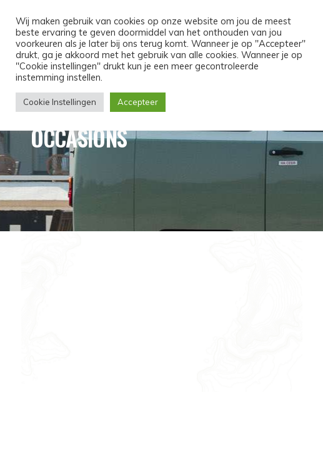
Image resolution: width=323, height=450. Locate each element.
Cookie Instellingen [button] (59, 102)
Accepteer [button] (137, 102)
